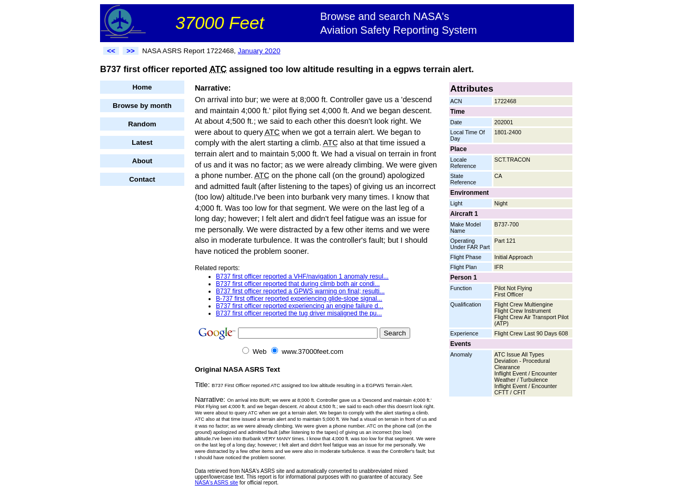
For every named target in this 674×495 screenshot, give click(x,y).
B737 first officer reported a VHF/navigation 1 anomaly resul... (302, 276)
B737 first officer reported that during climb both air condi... (298, 284)
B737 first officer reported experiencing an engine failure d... (299, 306)
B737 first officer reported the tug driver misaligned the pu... (299, 313)
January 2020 (259, 51)
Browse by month (142, 106)
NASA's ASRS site (216, 483)
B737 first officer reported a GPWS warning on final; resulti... (300, 291)
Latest (142, 142)
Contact (142, 179)
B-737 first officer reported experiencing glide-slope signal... (299, 298)
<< (111, 51)
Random (142, 124)
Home (142, 87)
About (142, 161)
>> (130, 51)
